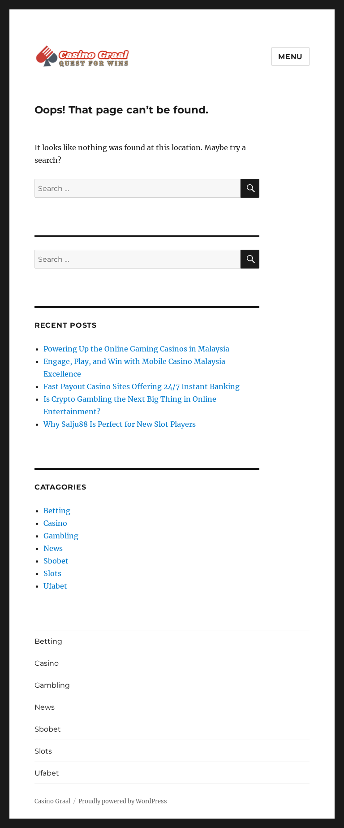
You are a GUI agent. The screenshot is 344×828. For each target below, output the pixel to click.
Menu (290, 56)
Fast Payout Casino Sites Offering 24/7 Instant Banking (141, 386)
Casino (55, 523)
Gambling (60, 535)
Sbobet (56, 560)
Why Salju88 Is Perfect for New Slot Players (119, 424)
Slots (52, 573)
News (53, 548)
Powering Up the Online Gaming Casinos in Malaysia (136, 348)
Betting (56, 510)
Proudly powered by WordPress (122, 801)
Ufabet (55, 585)
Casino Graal (52, 801)
